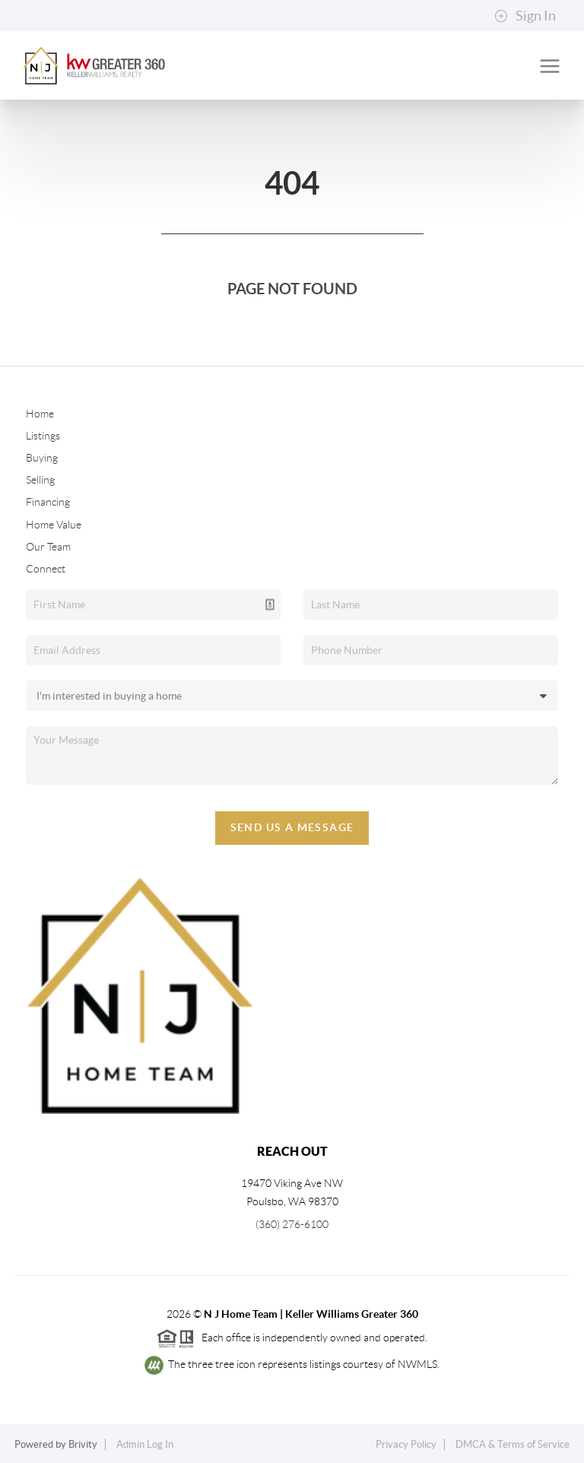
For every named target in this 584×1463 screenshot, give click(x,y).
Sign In (525, 16)
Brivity (82, 1444)
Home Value (53, 525)
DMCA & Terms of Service (512, 1444)
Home (40, 414)
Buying (42, 458)
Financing (48, 502)
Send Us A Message (292, 827)
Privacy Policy (406, 1444)
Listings (43, 436)
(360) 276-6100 (292, 1224)
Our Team (48, 547)
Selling (40, 480)
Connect (45, 569)
